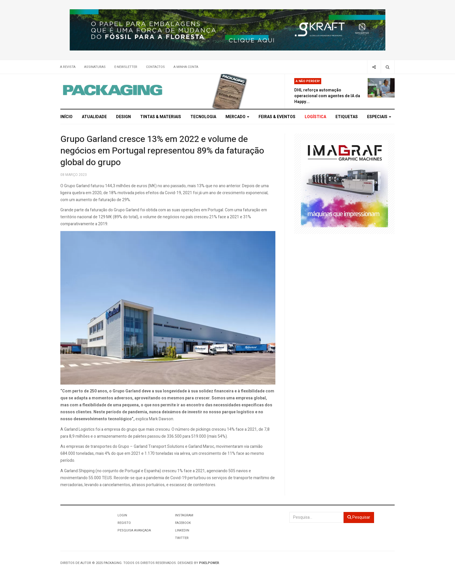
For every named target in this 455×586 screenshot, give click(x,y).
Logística (315, 117)
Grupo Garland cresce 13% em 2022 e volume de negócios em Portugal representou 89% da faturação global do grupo (162, 151)
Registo (124, 522)
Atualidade (94, 117)
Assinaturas (95, 66)
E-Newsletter (125, 66)
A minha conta (186, 66)
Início (66, 117)
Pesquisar (358, 517)
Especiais (379, 117)
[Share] (374, 67)
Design (123, 117)
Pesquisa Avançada (134, 530)
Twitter (182, 537)
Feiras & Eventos (277, 117)
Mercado (237, 117)
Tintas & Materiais (160, 117)
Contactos (155, 66)
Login (122, 515)
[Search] (387, 67)
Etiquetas (346, 117)
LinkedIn (182, 530)
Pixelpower (209, 562)
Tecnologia (203, 117)
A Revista (67, 66)
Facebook (183, 522)
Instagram (184, 515)
